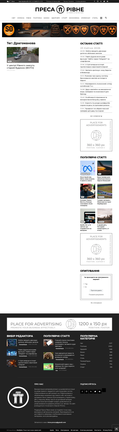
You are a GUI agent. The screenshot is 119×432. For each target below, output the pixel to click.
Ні (86, 287)
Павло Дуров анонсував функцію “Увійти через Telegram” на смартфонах (94, 59)
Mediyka (19, 430)
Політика (37, 18)
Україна (20, 18)
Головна (9, 40)
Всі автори (74, 430)
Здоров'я (56, 18)
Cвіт (13, 18)
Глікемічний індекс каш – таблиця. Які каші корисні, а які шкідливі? (64, 366)
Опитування (65, 430)
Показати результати (96, 295)
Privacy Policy (107, 430)
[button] (101, 18)
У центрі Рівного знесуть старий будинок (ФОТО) (21, 66)
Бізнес (47, 18)
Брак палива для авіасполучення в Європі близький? (104, 178)
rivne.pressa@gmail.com (56, 422)
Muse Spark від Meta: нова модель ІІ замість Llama (87, 178)
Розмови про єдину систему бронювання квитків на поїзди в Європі (94, 78)
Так (86, 284)
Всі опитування (96, 303)
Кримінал (85, 18)
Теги (15, 40)
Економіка (74, 18)
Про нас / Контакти (68, 1)
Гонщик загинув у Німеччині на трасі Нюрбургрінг (104, 201)
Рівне (28, 18)
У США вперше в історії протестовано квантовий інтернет (27, 363)
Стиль (95, 18)
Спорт (64, 18)
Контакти (97, 430)
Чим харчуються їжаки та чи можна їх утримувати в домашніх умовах (64, 355)
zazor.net (38, 430)
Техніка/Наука (85, 361)
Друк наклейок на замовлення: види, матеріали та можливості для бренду (95, 91)
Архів (52, 430)
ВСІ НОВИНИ (96, 116)
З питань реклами (81, 1)
